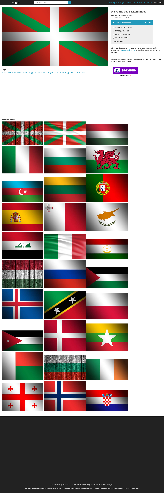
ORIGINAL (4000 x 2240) (123, 27)
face (160, 3)
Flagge (31, 73)
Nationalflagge (65, 73)
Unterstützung (131, 3)
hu (144, 3)
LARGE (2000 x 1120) (122, 31)
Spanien (77, 73)
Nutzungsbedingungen (116, 3)
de (151, 3)
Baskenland (12, 73)
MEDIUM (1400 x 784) (122, 34)
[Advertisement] (128, 100)
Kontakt (139, 3)
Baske (4, 73)
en (148, 3)
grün (51, 73)
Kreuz (56, 73)
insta (156, 3)
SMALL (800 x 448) (121, 38)
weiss (83, 73)
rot (72, 73)
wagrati (16, 2)
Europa (19, 73)
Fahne (25, 73)
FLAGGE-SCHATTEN (42, 73)
